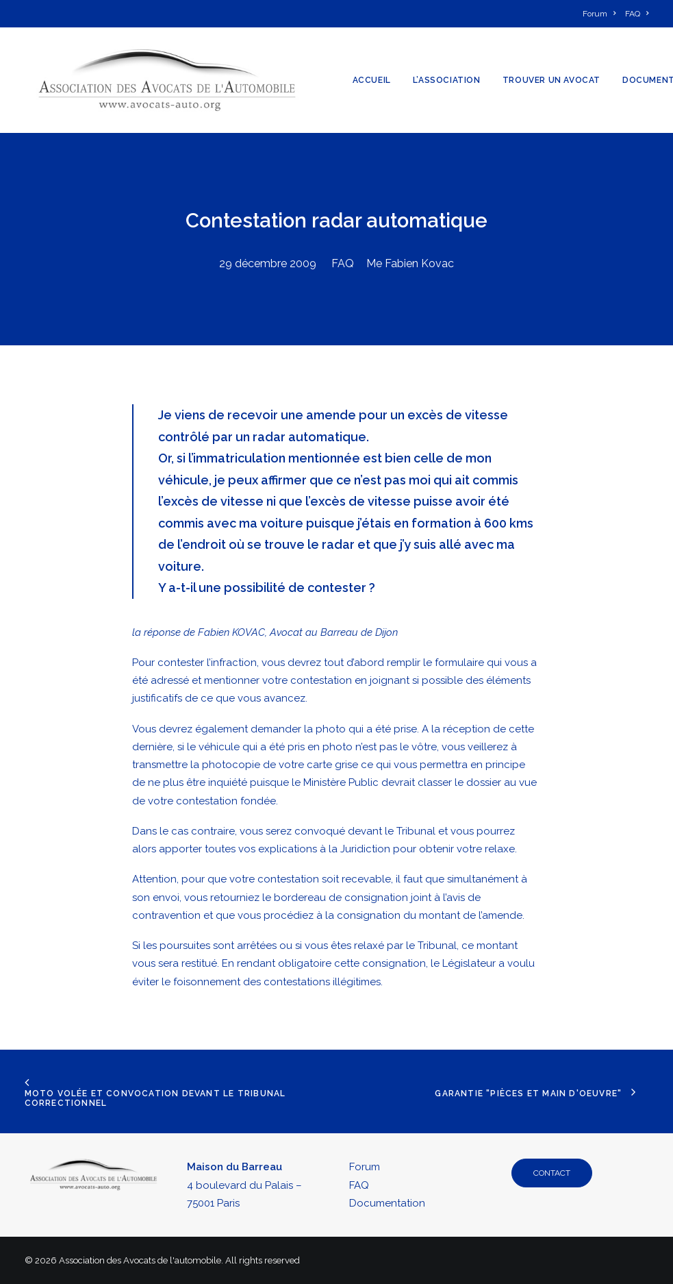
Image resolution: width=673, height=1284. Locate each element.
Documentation (387, 1203)
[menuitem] (601, 13)
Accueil (372, 80)
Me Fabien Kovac (410, 263)
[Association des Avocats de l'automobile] (167, 80)
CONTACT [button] (551, 1173)
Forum (364, 1167)
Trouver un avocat (551, 80)
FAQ (342, 263)
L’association (447, 80)
